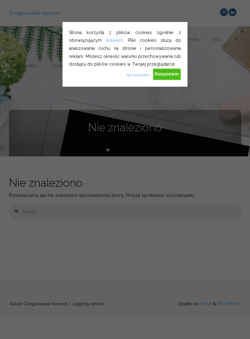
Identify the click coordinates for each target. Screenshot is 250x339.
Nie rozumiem (137, 75)
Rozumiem (167, 74)
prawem (114, 40)
